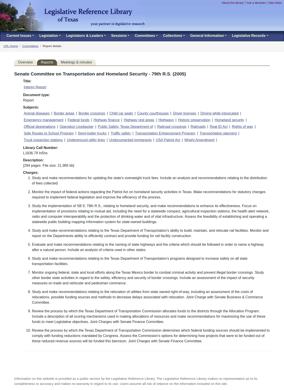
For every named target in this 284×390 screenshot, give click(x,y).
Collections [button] (172, 36)
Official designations (39, 127)
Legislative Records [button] (248, 36)
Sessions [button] (119, 36)
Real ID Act (219, 127)
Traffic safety (121, 133)
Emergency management (43, 120)
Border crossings (92, 113)
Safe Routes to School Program (49, 133)
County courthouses (153, 113)
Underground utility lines (86, 140)
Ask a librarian (256, 2)
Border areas (64, 113)
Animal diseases (37, 113)
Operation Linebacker (77, 127)
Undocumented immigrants (130, 140)
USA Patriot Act (168, 140)
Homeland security (229, 120)
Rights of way (242, 127)
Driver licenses (184, 113)
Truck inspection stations (43, 140)
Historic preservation (194, 120)
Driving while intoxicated (219, 113)
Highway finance (107, 120)
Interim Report (35, 87)
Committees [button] (145, 36)
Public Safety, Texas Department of (125, 127)
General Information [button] (207, 36)
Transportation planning (218, 133)
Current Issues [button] (18, 36)
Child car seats (121, 113)
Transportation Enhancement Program (165, 133)
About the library (233, 2)
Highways (166, 120)
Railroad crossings (171, 127)
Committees (30, 46)
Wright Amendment (199, 140)
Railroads (198, 127)
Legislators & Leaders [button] (84, 36)
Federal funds (78, 120)
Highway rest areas (139, 120)
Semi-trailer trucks (92, 133)
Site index (275, 2)
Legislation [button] (48, 36)
